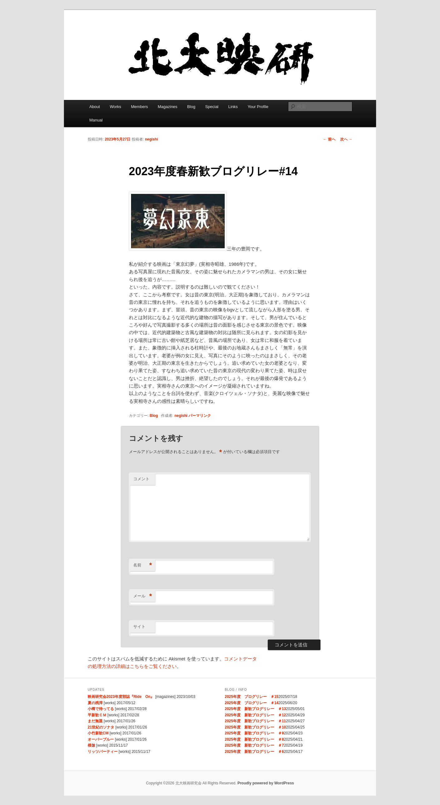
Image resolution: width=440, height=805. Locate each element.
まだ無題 (95, 721)
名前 (142, 565)
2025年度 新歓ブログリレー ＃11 (255, 721)
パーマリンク (199, 415)
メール (142, 596)
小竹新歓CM (98, 733)
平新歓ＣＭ (97, 715)
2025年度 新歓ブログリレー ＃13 (255, 709)
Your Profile (257, 106)
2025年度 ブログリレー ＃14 (251, 703)
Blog (191, 106)
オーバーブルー (101, 739)
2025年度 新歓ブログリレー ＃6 (254, 751)
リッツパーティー (103, 751)
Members (139, 106)
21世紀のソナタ (101, 727)
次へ (346, 139)
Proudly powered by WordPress (265, 783)
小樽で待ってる (101, 709)
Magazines (167, 106)
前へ (329, 139)
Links (233, 106)
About (94, 106)
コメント (141, 479)
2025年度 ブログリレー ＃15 (251, 696)
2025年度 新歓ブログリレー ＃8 (254, 739)
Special (211, 106)
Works (115, 106)
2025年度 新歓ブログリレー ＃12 (255, 715)
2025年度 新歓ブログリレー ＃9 (254, 733)
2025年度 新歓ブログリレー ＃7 (254, 745)
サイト (139, 626)
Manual (96, 120)
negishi (151, 139)
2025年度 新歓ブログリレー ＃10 (255, 727)
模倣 (91, 745)
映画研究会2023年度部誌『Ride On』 (121, 696)
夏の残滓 (95, 703)
